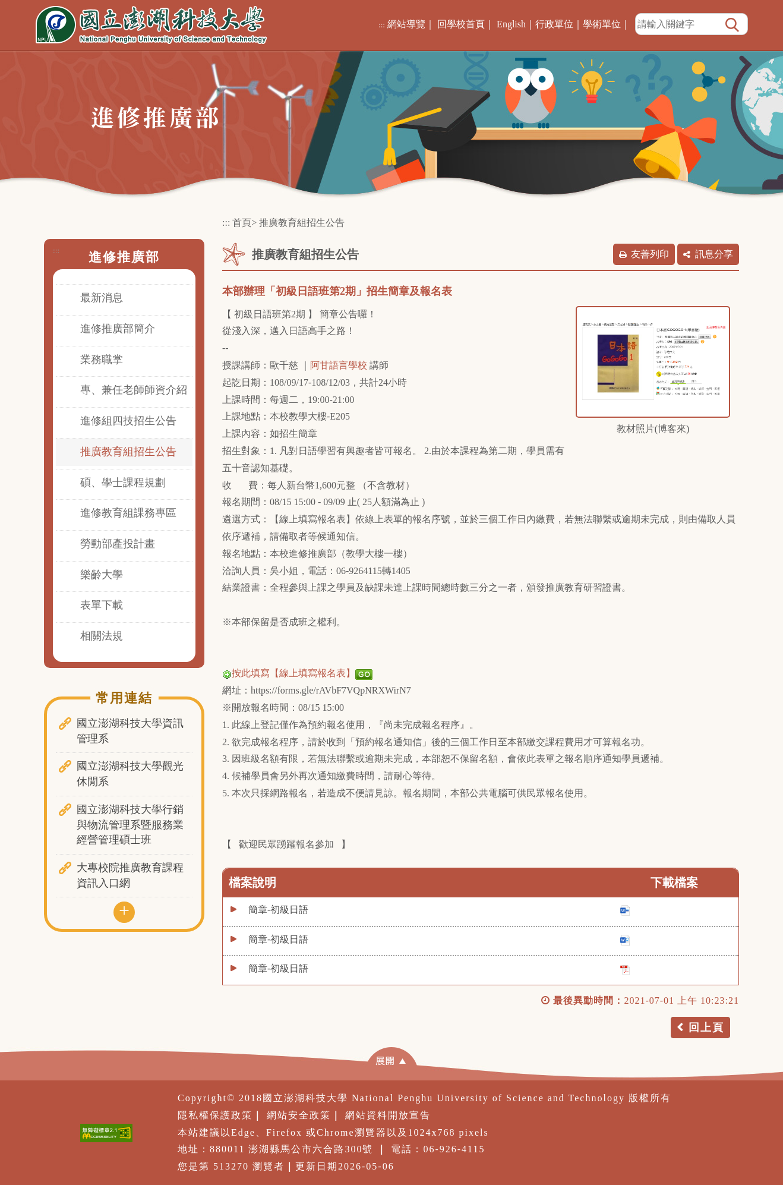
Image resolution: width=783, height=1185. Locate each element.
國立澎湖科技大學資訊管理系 (130, 731)
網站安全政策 (299, 1115)
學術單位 (602, 24)
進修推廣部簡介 (117, 329)
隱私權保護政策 (215, 1115)
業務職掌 (101, 359)
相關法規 (101, 636)
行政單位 (554, 24)
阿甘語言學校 (338, 365)
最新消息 (101, 298)
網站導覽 (406, 24)
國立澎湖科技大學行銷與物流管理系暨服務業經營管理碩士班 (130, 824)
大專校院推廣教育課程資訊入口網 (130, 875)
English (511, 24)
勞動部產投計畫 (117, 544)
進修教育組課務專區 (128, 513)
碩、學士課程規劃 (123, 483)
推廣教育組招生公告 (128, 452)
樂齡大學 (101, 575)
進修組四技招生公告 (128, 421)
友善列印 (650, 254)
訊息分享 (714, 254)
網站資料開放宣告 (388, 1115)
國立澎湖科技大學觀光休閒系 (130, 773)
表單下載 (101, 605)
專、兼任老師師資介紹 (133, 390)
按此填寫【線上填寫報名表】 (297, 673)
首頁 (241, 223)
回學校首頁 (461, 24)
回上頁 (706, 1027)
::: (381, 24)
